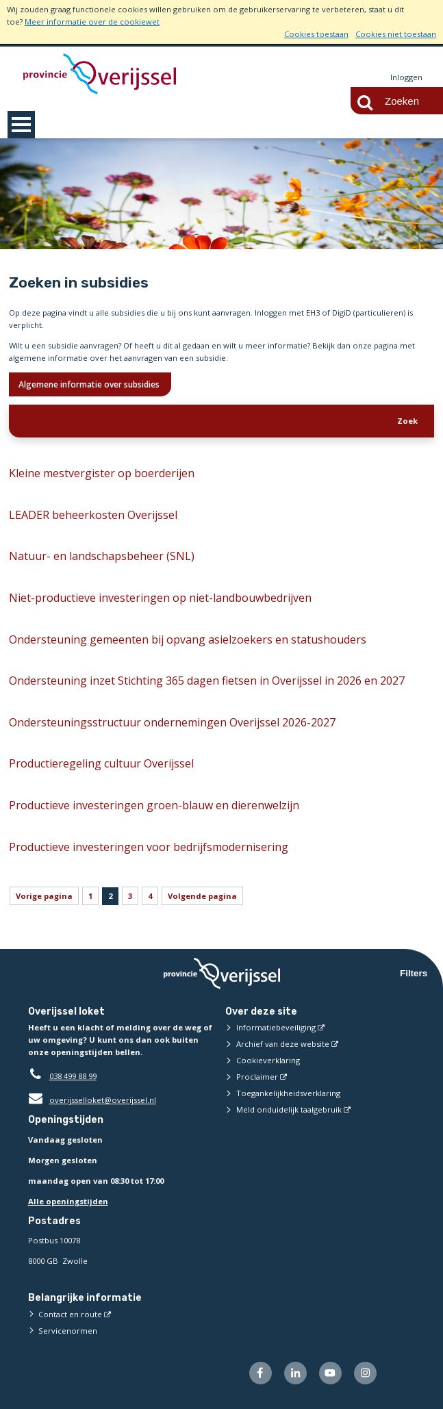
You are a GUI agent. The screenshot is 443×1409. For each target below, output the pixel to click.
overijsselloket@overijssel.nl (92, 1100)
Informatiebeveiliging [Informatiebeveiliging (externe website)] (276, 1027)
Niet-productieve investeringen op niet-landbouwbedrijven (160, 597)
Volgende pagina (202, 896)
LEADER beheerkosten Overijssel (93, 514)
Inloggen (406, 77)
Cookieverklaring (268, 1060)
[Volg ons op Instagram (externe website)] (365, 1373)
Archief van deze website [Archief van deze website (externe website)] (282, 1044)
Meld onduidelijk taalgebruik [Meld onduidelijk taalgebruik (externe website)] (289, 1109)
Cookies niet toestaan (395, 34)
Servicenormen (67, 1330)
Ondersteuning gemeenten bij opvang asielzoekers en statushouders (187, 639)
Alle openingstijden (68, 1201)
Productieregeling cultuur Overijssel (101, 763)
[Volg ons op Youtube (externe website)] (330, 1373)
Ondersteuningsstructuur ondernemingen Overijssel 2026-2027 (172, 722)
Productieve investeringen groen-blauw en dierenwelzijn (154, 805)
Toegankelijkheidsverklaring (288, 1093)
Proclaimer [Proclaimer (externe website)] (257, 1076)
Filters (413, 973)
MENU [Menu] (21, 124)
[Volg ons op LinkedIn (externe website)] (295, 1373)
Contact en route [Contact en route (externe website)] (70, 1314)
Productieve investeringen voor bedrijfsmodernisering (148, 846)
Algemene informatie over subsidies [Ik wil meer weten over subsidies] (90, 384)
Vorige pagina (44, 896)
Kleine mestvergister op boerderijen (101, 473)
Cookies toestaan (316, 34)
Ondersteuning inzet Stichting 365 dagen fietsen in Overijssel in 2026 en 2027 (207, 680)
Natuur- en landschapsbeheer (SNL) (101, 555)
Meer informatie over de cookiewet (92, 21)
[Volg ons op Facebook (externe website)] (260, 1373)
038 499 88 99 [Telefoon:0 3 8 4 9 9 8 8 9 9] (73, 1076)
